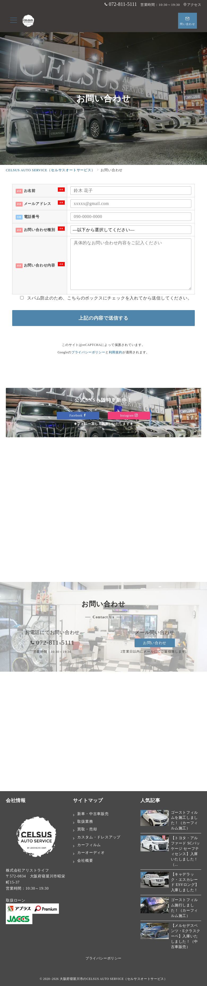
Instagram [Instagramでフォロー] (129, 415)
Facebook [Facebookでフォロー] (78, 415)
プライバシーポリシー (88, 352)
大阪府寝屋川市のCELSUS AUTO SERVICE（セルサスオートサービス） (113, 979)
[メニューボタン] (13, 21)
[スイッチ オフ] (187, 21)
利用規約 (115, 352)
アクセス (192, 5)
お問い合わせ (154, 643)
